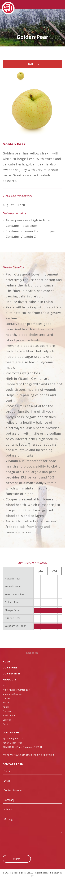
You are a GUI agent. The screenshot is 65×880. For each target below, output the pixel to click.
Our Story (10, 667)
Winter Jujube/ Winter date (17, 689)
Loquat (6, 698)
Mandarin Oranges (13, 694)
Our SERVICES (11, 673)
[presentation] (29, 842)
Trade (32, 64)
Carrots (7, 719)
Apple (6, 706)
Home (6, 661)
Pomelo (7, 711)
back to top (32, 652)
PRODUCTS (9, 679)
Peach (6, 702)
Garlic (6, 724)
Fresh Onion (9, 715)
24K (32, 876)
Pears (6, 685)
